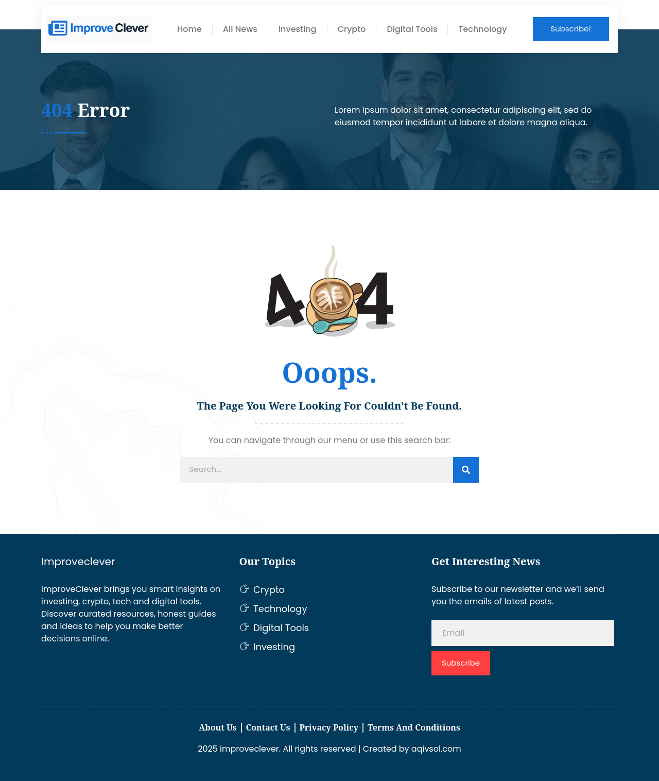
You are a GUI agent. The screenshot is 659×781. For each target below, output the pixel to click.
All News (240, 29)
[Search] (466, 470)
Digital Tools (412, 29)
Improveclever (78, 561)
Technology (482, 29)
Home (189, 29)
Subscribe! (570, 28)
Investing (298, 29)
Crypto (352, 29)
